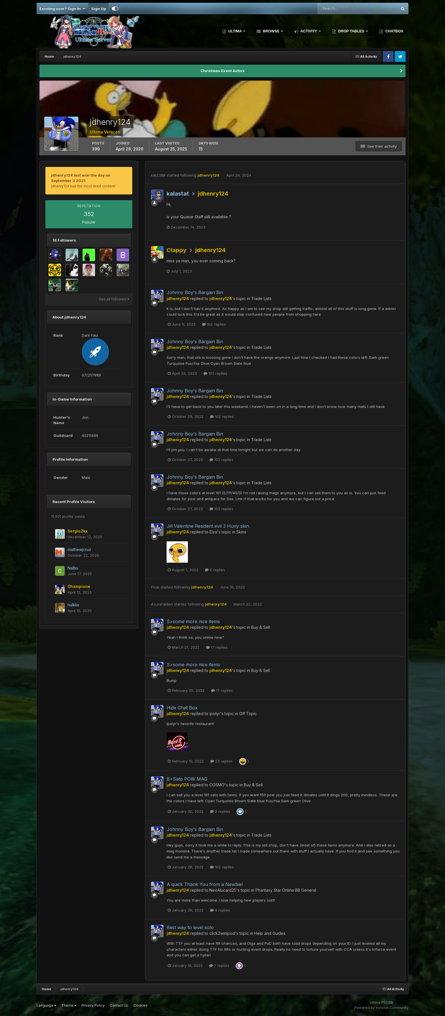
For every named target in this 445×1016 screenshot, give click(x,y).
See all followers (114, 299)
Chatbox (393, 31)
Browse (271, 31)
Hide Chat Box (182, 708)
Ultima (235, 31)
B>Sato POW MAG (187, 779)
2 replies (220, 811)
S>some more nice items (193, 621)
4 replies (220, 910)
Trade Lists (261, 298)
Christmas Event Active (222, 70)
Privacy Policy (93, 1005)
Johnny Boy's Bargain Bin (195, 292)
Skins (241, 531)
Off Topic (248, 713)
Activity (308, 31)
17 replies (217, 647)
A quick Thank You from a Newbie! (205, 884)
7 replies (219, 965)
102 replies (214, 324)
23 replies (221, 761)
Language (46, 1005)
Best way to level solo (190, 927)
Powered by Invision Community (381, 1007)
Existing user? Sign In (62, 8)
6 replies (215, 569)
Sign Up (98, 8)
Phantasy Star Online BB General (285, 890)
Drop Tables (351, 31)
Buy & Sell (260, 627)
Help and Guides (270, 933)
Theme (68, 1005)
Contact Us (119, 1005)
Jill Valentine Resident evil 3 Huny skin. (208, 526)
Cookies (140, 1005)
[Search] (339, 8)
